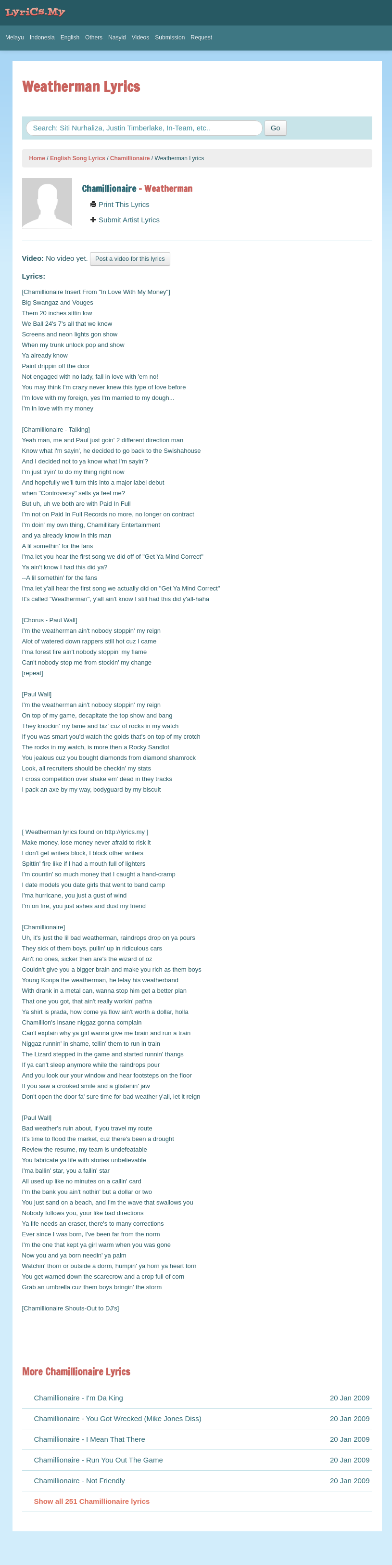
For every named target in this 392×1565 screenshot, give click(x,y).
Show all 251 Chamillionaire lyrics (92, 1501)
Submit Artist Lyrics (125, 220)
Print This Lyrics (120, 204)
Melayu (14, 37)
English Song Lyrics (77, 158)
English (70, 37)
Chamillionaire (130, 158)
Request (201, 37)
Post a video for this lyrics (130, 258)
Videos (140, 37)
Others (93, 37)
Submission (170, 37)
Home (37, 158)
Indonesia (42, 37)
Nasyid (117, 37)
